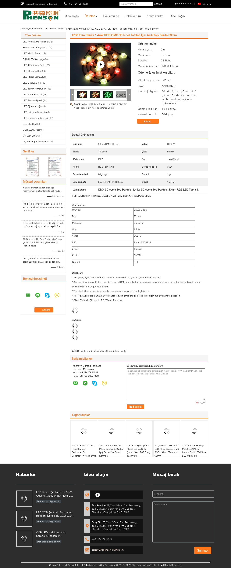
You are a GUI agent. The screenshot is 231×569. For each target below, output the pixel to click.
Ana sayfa (72, 16)
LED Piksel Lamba (54, 28)
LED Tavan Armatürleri (34, 88)
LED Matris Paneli (32, 53)
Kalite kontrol (155, 16)
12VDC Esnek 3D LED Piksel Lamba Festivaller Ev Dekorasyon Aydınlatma (84, 450)
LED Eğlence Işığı (32, 106)
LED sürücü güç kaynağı (35, 118)
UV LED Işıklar (30, 135)
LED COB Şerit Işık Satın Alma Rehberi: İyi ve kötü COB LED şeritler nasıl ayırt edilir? (54, 514)
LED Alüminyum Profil (34, 65)
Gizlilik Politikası (57, 565)
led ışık (83, 350)
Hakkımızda (111, 16)
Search (158, 3)
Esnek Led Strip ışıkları (34, 47)
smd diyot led (30, 123)
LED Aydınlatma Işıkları (35, 41)
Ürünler (89, 16)
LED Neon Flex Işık (32, 94)
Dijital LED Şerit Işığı (33, 59)
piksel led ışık (120, 350)
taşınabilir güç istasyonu (35, 141)
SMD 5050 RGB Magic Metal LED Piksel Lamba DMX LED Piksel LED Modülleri (194, 450)
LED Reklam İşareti (32, 100)
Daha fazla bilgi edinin (48, 501)
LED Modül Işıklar (32, 71)
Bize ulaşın (177, 16)
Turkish (206, 3)
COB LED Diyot (31, 129)
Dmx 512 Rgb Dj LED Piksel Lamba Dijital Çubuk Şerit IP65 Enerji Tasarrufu (139, 450)
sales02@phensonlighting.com (42, 3)
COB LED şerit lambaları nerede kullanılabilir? (51, 534)
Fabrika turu (133, 16)
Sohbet (149, 121)
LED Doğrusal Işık (32, 82)
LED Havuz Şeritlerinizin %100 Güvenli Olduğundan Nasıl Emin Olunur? (55, 494)
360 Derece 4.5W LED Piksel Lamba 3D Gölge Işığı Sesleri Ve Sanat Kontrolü (111, 450)
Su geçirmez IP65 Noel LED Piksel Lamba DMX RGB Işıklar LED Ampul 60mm (167, 450)
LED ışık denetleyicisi (34, 112)
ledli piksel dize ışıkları (100, 350)
